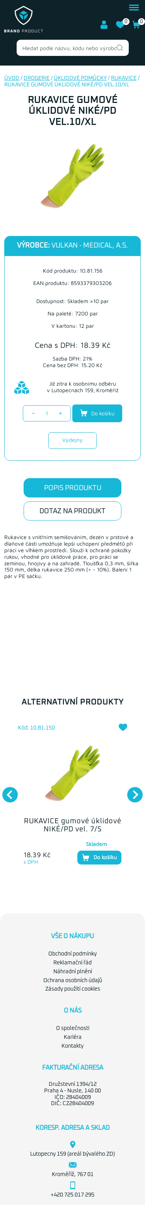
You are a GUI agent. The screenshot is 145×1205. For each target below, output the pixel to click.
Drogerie (36, 78)
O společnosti (72, 1028)
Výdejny (72, 439)
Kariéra (73, 1037)
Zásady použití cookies (72, 989)
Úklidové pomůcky (80, 78)
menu (134, 7)
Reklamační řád (72, 963)
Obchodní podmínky (72, 954)
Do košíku (97, 413)
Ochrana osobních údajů (72, 980)
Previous (6, 791)
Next (131, 791)
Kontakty (72, 1046)
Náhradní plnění (72, 971)
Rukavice (123, 78)
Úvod (11, 78)
